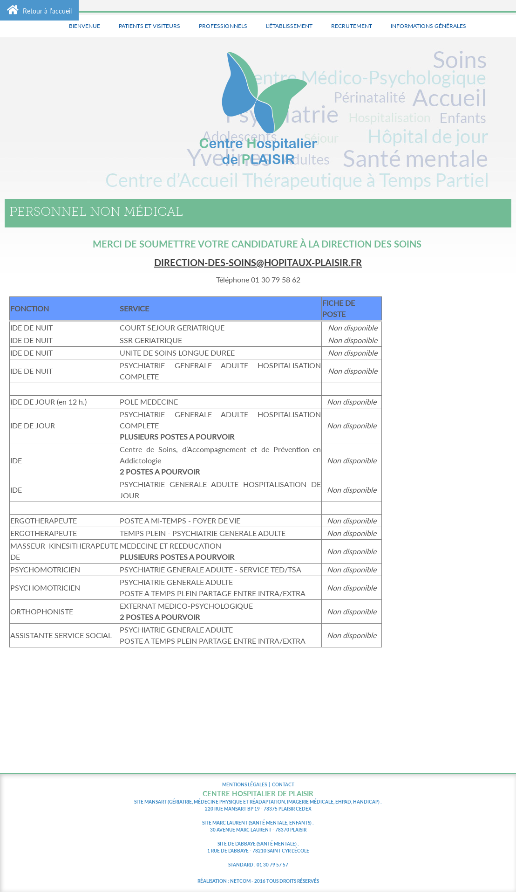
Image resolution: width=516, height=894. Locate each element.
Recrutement (351, 25)
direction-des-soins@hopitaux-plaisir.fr (258, 262)
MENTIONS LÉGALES (244, 784)
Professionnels (223, 25)
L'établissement (289, 25)
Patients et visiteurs (149, 25)
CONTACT (283, 784)
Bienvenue (84, 25)
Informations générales (428, 25)
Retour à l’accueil (39, 10)
